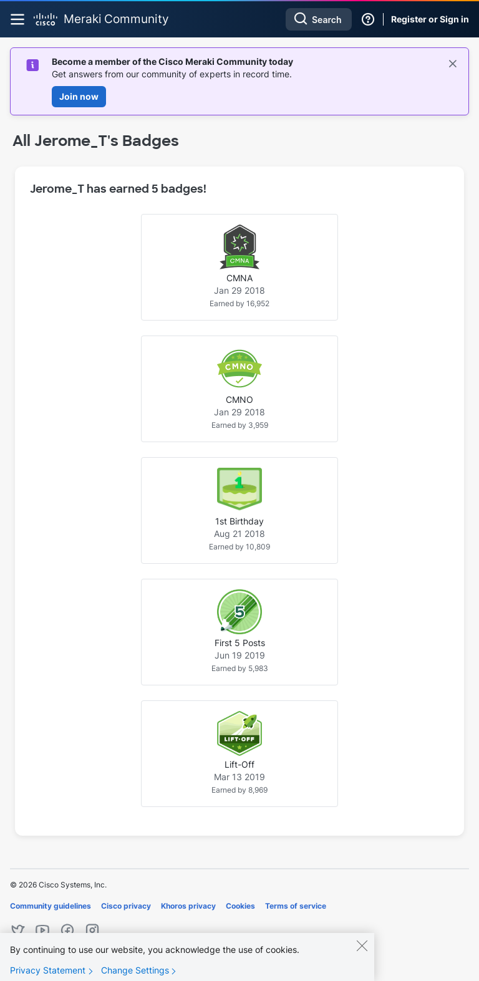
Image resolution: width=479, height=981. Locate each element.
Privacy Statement (47, 972)
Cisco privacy (126, 906)
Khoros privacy (188, 906)
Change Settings (135, 972)
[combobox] (319, 19)
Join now (79, 96)
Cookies (240, 906)
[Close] (362, 948)
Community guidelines (50, 906)
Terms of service (295, 906)
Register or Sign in (430, 19)
